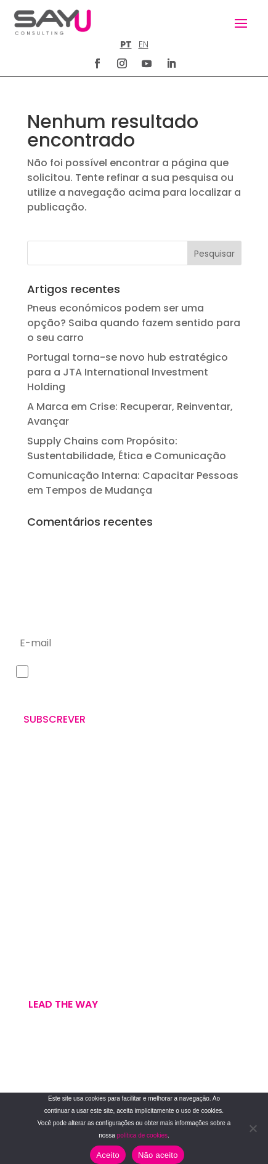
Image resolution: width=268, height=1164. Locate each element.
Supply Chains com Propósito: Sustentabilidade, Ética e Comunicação (126, 448)
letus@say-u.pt (48, 875)
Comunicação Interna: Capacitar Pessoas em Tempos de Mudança (132, 482)
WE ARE (29, 937)
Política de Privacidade (86, 690)
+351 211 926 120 (48, 835)
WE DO (28, 952)
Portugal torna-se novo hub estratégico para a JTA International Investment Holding (127, 372)
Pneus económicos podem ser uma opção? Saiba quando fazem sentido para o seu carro (133, 323)
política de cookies (142, 1135)
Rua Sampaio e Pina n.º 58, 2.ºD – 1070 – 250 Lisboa (127, 779)
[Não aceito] (252, 1128)
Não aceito (158, 1155)
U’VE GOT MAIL (45, 967)
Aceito (108, 1155)
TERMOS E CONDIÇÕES (54, 1090)
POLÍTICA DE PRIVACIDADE (61, 1075)
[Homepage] (53, 22)
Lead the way (63, 1004)
